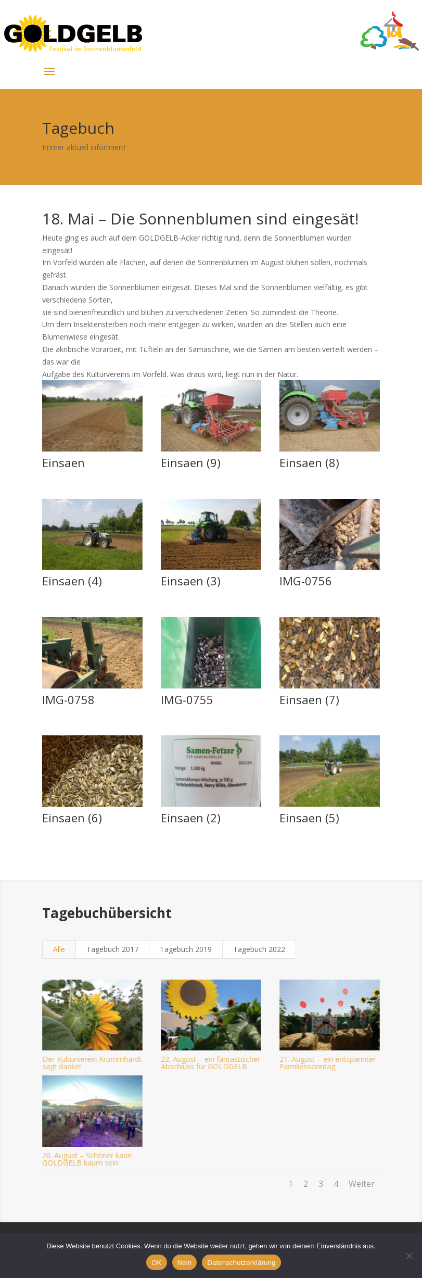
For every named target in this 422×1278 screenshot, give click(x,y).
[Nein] (409, 1255)
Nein (184, 1263)
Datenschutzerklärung (241, 1263)
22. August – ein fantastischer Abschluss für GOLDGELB (209, 1062)
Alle (59, 949)
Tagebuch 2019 (186, 949)
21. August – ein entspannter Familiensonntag (327, 1062)
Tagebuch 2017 (112, 949)
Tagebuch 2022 (259, 949)
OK (156, 1263)
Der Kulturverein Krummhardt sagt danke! (90, 1062)
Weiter (362, 1183)
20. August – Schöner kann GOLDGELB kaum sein (86, 1159)
